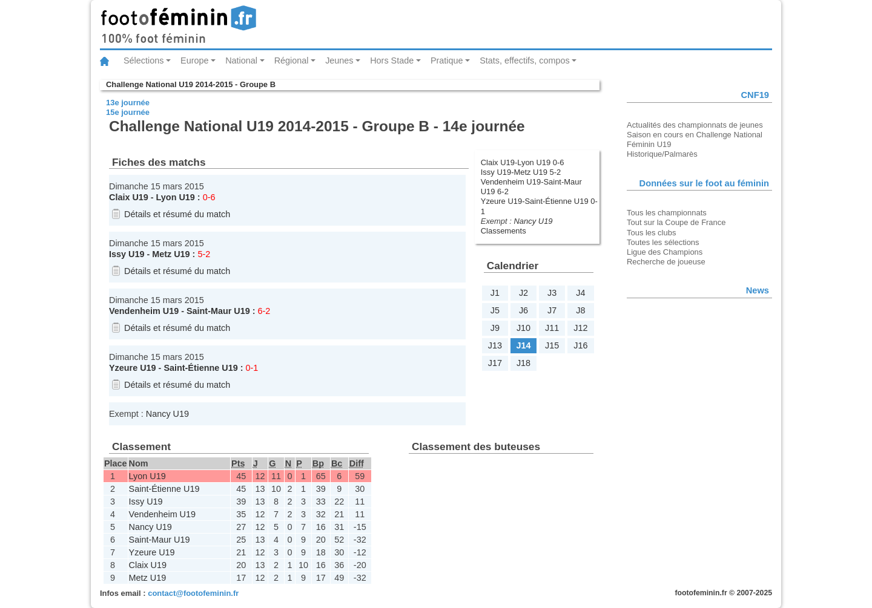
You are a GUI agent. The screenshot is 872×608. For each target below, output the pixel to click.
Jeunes (339, 60)
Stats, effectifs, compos (525, 60)
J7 (552, 310)
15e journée (128, 112)
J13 (495, 345)
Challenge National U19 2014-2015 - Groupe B (191, 84)
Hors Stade (392, 60)
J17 (495, 363)
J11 (552, 328)
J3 (552, 293)
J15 (552, 345)
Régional (291, 60)
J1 (495, 293)
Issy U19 (126, 254)
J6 (523, 310)
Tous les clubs (651, 232)
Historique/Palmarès (662, 154)
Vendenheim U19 (144, 311)
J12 (580, 328)
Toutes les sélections (663, 242)
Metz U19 (171, 254)
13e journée (128, 102)
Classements (503, 230)
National (241, 60)
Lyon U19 (175, 197)
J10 (523, 328)
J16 (580, 345)
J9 (495, 328)
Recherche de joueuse (666, 261)
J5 (495, 310)
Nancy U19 (533, 221)
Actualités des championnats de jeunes (695, 124)
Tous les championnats (667, 212)
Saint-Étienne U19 (200, 368)
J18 (523, 363)
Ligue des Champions (664, 252)
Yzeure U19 (132, 368)
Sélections (144, 60)
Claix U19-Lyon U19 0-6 (522, 162)
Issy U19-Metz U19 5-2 (521, 172)
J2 (523, 293)
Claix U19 (128, 197)
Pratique (447, 60)
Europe (194, 60)
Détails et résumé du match (177, 214)
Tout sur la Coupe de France (676, 222)
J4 (580, 293)
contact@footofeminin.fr (193, 593)
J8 (580, 310)
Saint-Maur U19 (218, 311)
